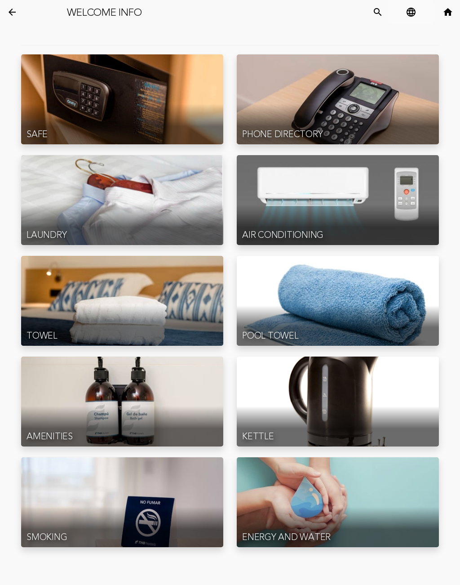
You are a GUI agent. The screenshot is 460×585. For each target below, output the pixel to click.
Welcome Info (104, 12)
